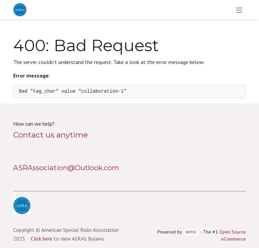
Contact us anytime (50, 135)
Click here (41, 238)
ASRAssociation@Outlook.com (66, 167)
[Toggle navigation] (239, 10)
